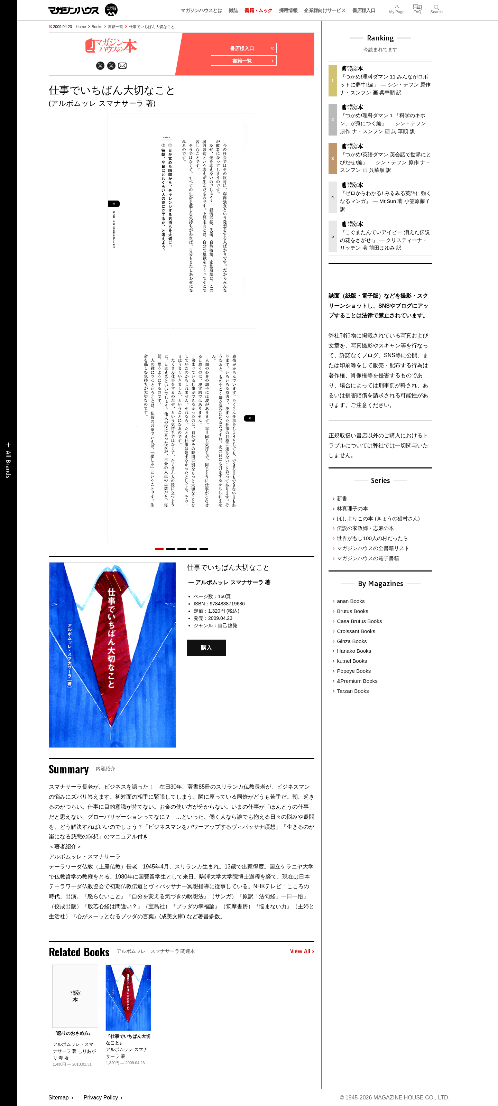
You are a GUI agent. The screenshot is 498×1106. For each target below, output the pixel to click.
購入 (206, 648)
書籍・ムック (258, 10)
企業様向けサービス (324, 10)
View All (302, 951)
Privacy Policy (101, 1097)
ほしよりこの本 (378, 518)
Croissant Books (356, 631)
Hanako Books (354, 651)
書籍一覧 (115, 27)
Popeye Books (354, 671)
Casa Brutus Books (359, 621)
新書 (342, 498)
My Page (397, 6)
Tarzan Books (353, 691)
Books (97, 27)
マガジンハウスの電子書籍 (368, 558)
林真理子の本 (352, 508)
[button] (159, 549)
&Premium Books (357, 681)
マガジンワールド (83, 9)
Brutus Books (352, 611)
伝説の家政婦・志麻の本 (365, 528)
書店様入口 (364, 10)
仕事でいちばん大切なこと (152, 27)
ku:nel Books (352, 661)
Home (81, 27)
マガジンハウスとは (201, 10)
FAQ (417, 6)
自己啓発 (227, 625)
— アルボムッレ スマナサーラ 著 (229, 582)
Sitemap (58, 1097)
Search (436, 6)
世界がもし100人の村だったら (372, 538)
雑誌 (233, 10)
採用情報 (288, 10)
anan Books (351, 601)
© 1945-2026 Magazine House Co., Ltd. (395, 1097)
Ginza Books (352, 641)
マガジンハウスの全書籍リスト (373, 548)
